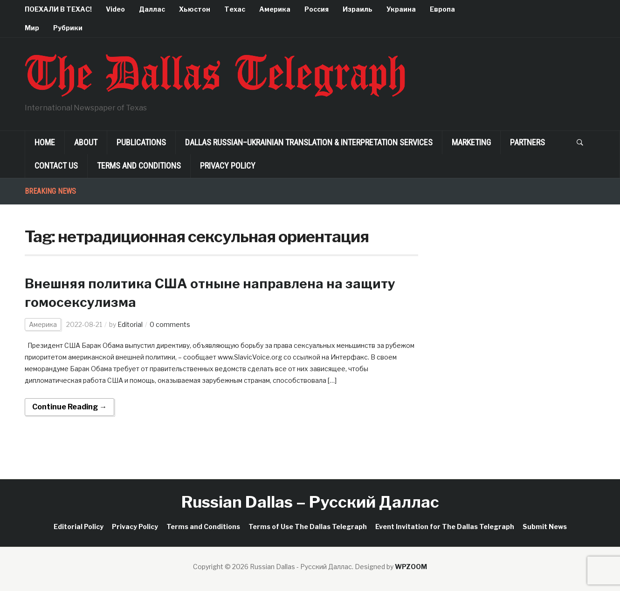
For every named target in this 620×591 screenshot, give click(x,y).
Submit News (545, 526)
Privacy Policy (227, 165)
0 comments (170, 324)
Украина (401, 9)
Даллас (152, 9)
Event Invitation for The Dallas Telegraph (444, 526)
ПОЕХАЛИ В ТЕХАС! (58, 9)
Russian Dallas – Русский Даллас (310, 501)
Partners (527, 142)
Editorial (130, 324)
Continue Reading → (69, 406)
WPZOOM (411, 567)
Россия (316, 9)
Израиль (357, 9)
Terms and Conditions (139, 165)
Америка (274, 9)
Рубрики (68, 28)
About (85, 142)
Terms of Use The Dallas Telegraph (307, 526)
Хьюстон (194, 9)
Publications (141, 142)
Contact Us (56, 165)
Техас (234, 9)
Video (115, 9)
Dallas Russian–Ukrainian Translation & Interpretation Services (309, 142)
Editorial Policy (78, 526)
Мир (32, 28)
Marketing (471, 142)
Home (44, 142)
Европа (442, 9)
